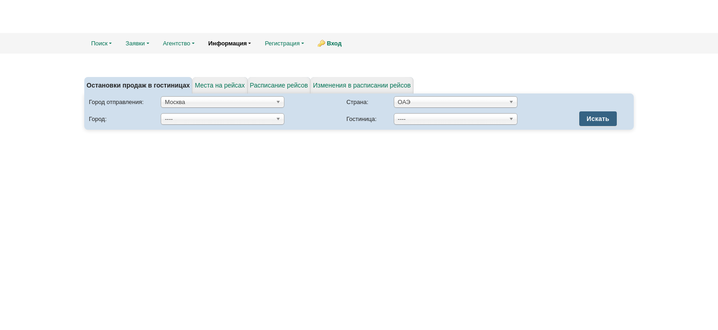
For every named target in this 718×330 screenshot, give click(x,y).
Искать (598, 118)
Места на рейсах (220, 85)
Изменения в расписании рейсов (362, 85)
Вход (334, 43)
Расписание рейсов (279, 85)
